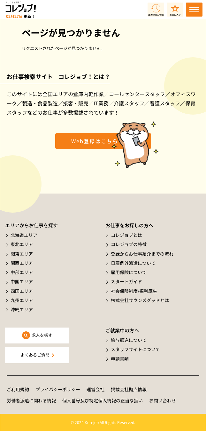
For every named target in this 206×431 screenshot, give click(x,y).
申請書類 (120, 359)
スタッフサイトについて (135, 349)
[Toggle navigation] (194, 10)
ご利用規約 (18, 389)
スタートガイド (126, 281)
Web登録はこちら (94, 141)
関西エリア (22, 263)
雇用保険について (129, 272)
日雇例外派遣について (133, 263)
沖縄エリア (22, 309)
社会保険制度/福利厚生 (134, 291)
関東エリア (22, 254)
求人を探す (42, 335)
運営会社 (95, 389)
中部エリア (22, 272)
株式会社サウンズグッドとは (140, 300)
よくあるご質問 (35, 355)
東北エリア (22, 244)
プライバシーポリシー (57, 389)
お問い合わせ (162, 400)
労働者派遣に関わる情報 (31, 400)
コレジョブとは (126, 235)
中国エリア (22, 281)
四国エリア (22, 291)
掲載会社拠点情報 (129, 389)
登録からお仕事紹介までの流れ (142, 254)
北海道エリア (24, 235)
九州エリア (22, 300)
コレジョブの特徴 (129, 244)
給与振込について (129, 340)
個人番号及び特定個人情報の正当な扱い (102, 400)
